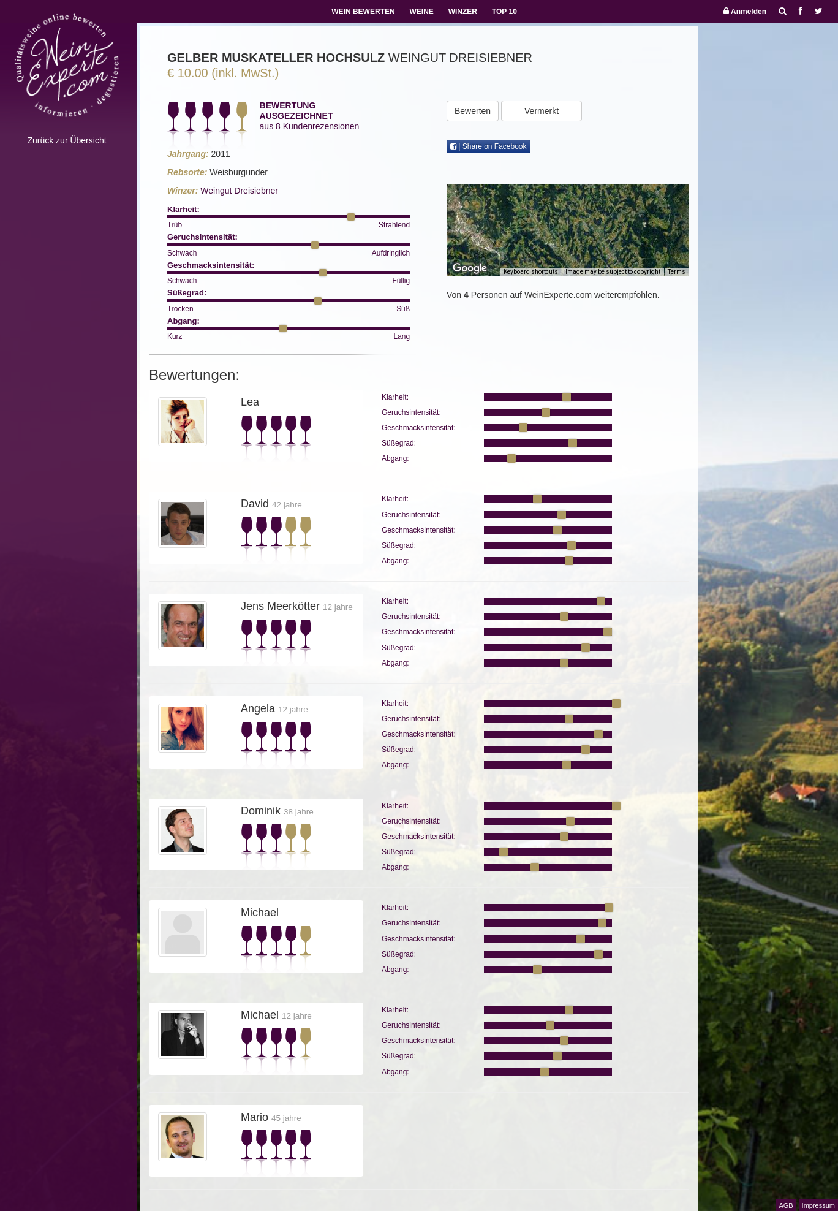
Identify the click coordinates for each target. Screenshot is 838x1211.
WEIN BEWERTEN (362, 11)
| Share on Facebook (488, 146)
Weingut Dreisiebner (239, 191)
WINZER (462, 11)
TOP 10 (504, 11)
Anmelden (744, 11)
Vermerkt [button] (541, 111)
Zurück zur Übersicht (66, 140)
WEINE (421, 11)
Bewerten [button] (473, 111)
